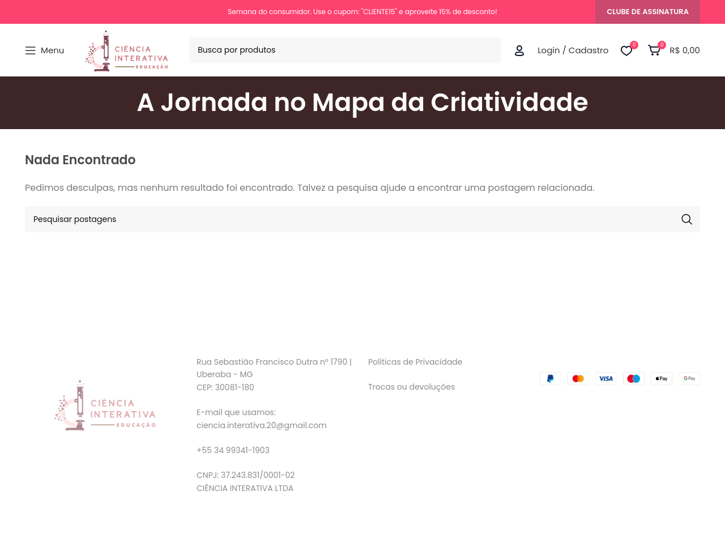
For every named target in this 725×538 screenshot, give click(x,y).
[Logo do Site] (126, 49)
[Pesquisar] (345, 50)
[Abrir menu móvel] (44, 50)
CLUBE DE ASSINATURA (648, 11)
